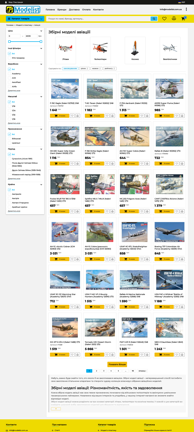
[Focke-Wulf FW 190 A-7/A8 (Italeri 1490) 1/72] (65, 184)
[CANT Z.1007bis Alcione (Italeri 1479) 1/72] (170, 184)
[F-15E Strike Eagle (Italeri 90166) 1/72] (100, 136)
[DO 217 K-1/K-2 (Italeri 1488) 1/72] (65, 327)
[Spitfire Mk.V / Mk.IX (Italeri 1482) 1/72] (100, 184)
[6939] (31, 36)
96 (133, 371)
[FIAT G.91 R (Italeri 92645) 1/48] (135, 327)
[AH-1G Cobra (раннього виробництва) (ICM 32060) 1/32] (100, 232)
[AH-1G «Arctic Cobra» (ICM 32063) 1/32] (65, 232)
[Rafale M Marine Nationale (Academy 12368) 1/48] (135, 279)
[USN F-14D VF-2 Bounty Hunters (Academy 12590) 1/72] (100, 279)
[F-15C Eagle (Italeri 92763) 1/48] (65, 88)
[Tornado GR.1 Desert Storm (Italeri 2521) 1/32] (100, 327)
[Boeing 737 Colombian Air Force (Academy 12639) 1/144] (170, 232)
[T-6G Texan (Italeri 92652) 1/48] (100, 88)
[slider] (9, 41)
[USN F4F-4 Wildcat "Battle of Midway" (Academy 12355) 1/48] (170, 279)
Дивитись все (14, 91)
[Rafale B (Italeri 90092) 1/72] (170, 136)
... (125, 371)
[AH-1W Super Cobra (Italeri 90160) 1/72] (135, 136)
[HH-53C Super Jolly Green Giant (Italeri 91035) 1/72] (65, 136)
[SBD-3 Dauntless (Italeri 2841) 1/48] (170, 327)
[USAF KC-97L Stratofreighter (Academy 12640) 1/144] (135, 232)
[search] (102, 18)
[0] (14, 36)
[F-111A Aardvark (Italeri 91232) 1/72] (135, 88)
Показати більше (117, 364)
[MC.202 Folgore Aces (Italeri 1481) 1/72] (135, 184)
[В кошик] (59, 116)
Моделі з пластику (108, 430)
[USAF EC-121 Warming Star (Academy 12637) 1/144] (65, 279)
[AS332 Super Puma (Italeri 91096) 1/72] (170, 88)
